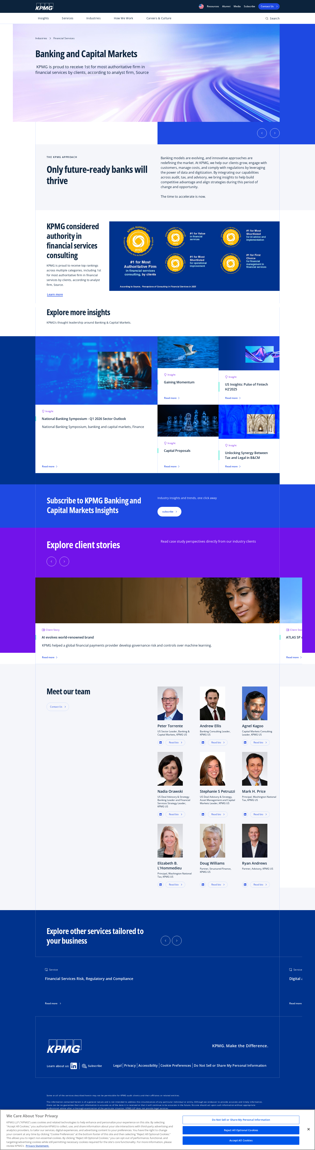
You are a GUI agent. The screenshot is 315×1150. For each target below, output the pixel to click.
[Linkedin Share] (74, 1066)
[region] (157, 1129)
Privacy (130, 1065)
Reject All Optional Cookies (241, 1130)
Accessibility (148, 1065)
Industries (93, 18)
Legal (117, 1065)
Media (237, 6)
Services (67, 18)
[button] (201, 6)
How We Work (123, 18)
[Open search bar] (272, 19)
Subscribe (249, 6)
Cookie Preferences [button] (176, 1065)
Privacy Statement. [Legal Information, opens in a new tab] (37, 1146)
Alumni (226, 6)
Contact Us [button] (56, 706)
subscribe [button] (167, 511)
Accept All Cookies (240, 1140)
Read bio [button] (174, 742)
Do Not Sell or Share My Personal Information (230, 1065)
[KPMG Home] (44, 6)
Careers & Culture (159, 18)
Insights (43, 18)
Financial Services (64, 38)
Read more (51, 1003)
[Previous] (51, 561)
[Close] (308, 1129)
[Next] (64, 561)
